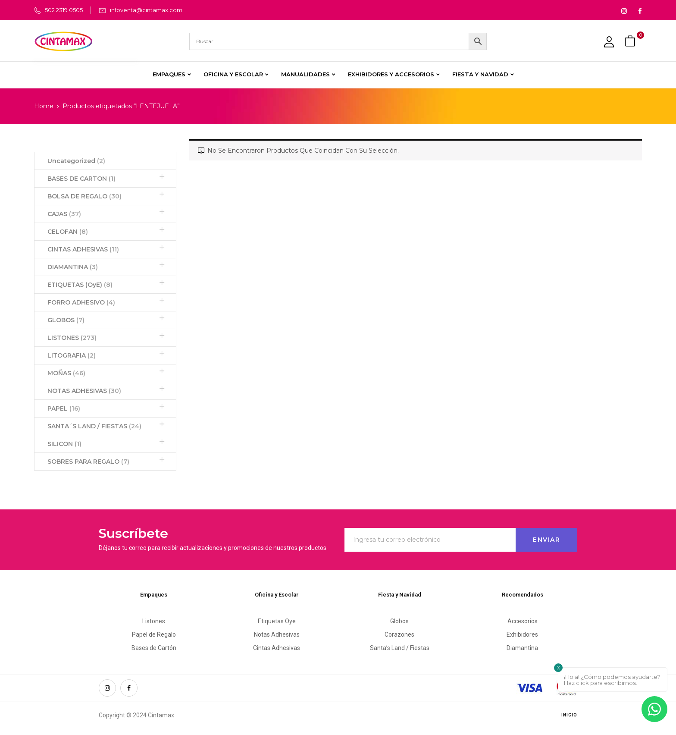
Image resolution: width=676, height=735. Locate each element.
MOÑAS (66, 373)
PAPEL (63, 408)
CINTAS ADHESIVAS (83, 249)
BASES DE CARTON (81, 178)
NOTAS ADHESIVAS (84, 391)
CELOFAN (67, 232)
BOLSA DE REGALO (84, 196)
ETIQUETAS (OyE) (80, 285)
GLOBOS (65, 320)
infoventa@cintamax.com (146, 9)
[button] (631, 41)
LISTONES (72, 338)
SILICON (64, 444)
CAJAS (64, 214)
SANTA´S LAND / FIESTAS (94, 426)
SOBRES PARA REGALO (88, 461)
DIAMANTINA (72, 267)
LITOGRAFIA (71, 355)
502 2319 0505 (64, 9)
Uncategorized (76, 161)
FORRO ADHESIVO (81, 302)
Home (43, 106)
